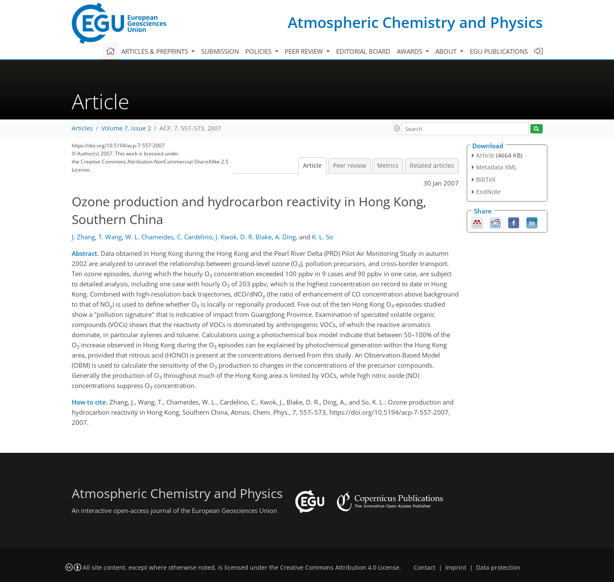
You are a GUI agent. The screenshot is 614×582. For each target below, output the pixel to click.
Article (312, 165)
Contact (424, 567)
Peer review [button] (305, 51)
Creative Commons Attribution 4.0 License (339, 567)
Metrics (387, 165)
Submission (220, 51)
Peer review (349, 165)
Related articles (432, 165)
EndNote (488, 192)
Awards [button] (410, 51)
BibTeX (486, 179)
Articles (82, 128)
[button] (397, 128)
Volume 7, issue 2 (126, 128)
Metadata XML (496, 167)
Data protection (498, 567)
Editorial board (363, 51)
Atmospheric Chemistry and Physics (415, 22)
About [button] (446, 51)
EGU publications (499, 51)
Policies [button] (259, 51)
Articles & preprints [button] (155, 51)
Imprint (455, 567)
